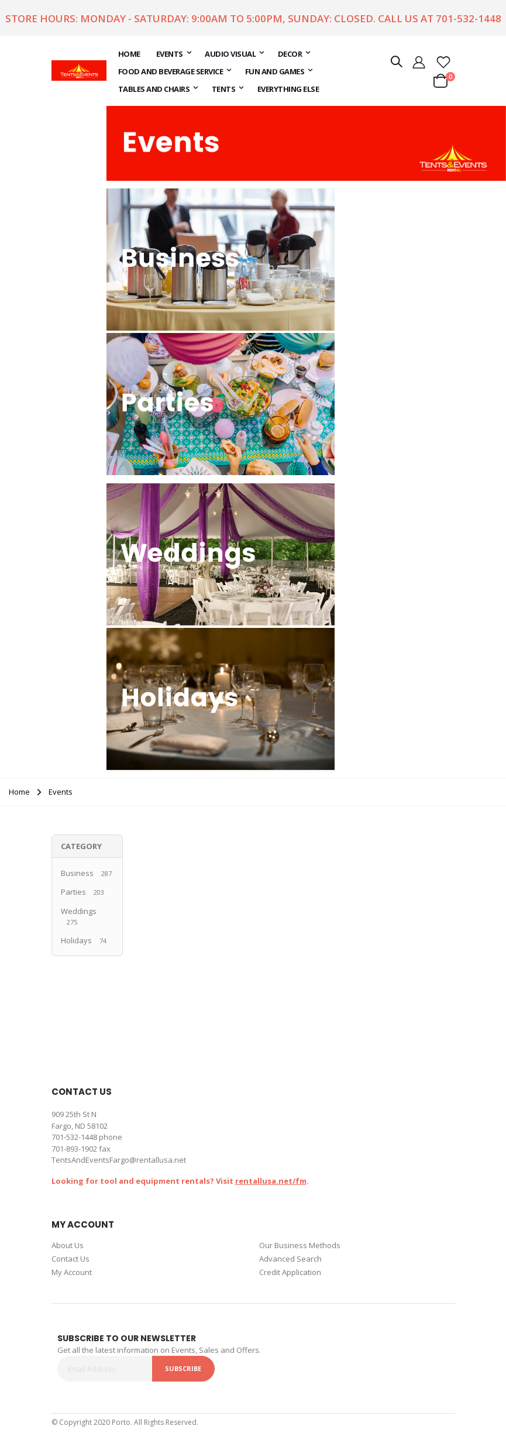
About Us (67, 1245)
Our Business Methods (299, 1245)
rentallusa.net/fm (271, 1181)
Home (19, 791)
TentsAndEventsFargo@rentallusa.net (118, 1160)
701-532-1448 (468, 18)
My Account (71, 1272)
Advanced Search (290, 1258)
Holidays (76, 940)
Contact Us (70, 1258)
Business (77, 873)
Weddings (79, 911)
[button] (443, 61)
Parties (73, 892)
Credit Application (290, 1272)
